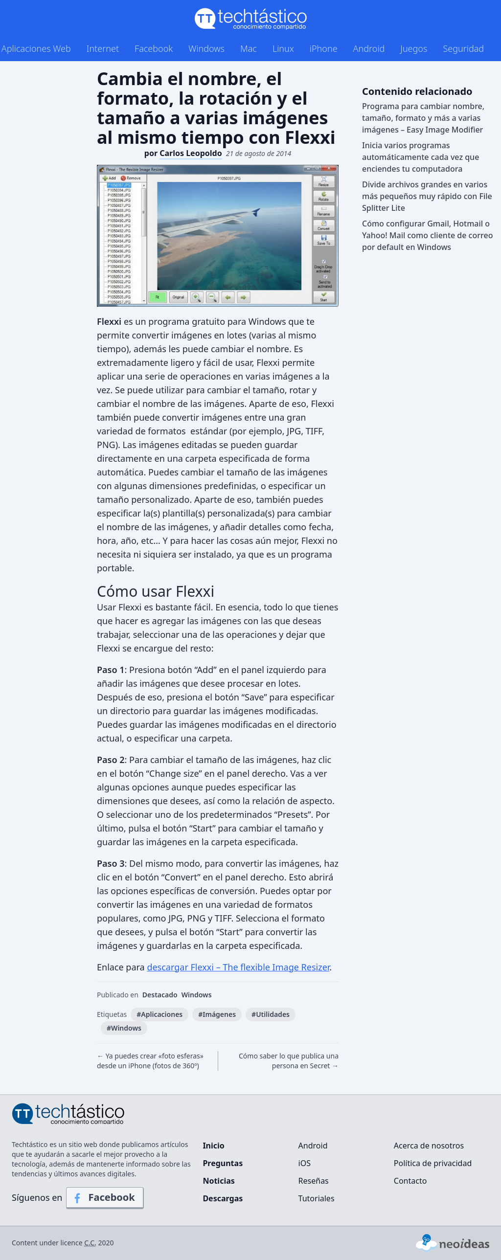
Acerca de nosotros (429, 1145)
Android (369, 48)
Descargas (223, 1198)
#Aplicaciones (159, 1014)
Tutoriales (316, 1198)
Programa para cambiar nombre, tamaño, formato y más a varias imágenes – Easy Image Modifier (423, 118)
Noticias (218, 1180)
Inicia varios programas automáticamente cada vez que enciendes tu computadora (420, 157)
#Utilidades (270, 1014)
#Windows (124, 1028)
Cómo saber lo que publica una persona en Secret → (289, 1060)
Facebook (154, 48)
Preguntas (223, 1163)
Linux (283, 48)
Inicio (213, 1145)
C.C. (90, 1242)
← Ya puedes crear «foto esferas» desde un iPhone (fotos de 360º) (150, 1060)
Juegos (413, 48)
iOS (304, 1163)
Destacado (160, 994)
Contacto (410, 1180)
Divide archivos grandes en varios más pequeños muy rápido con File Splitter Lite (427, 196)
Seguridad (463, 48)
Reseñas (313, 1180)
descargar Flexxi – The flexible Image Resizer (238, 967)
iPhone (324, 48)
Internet (103, 48)
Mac (248, 48)
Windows (206, 48)
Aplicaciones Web (36, 48)
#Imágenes (217, 1014)
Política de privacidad (433, 1163)
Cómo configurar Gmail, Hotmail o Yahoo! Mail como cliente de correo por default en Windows (427, 235)
